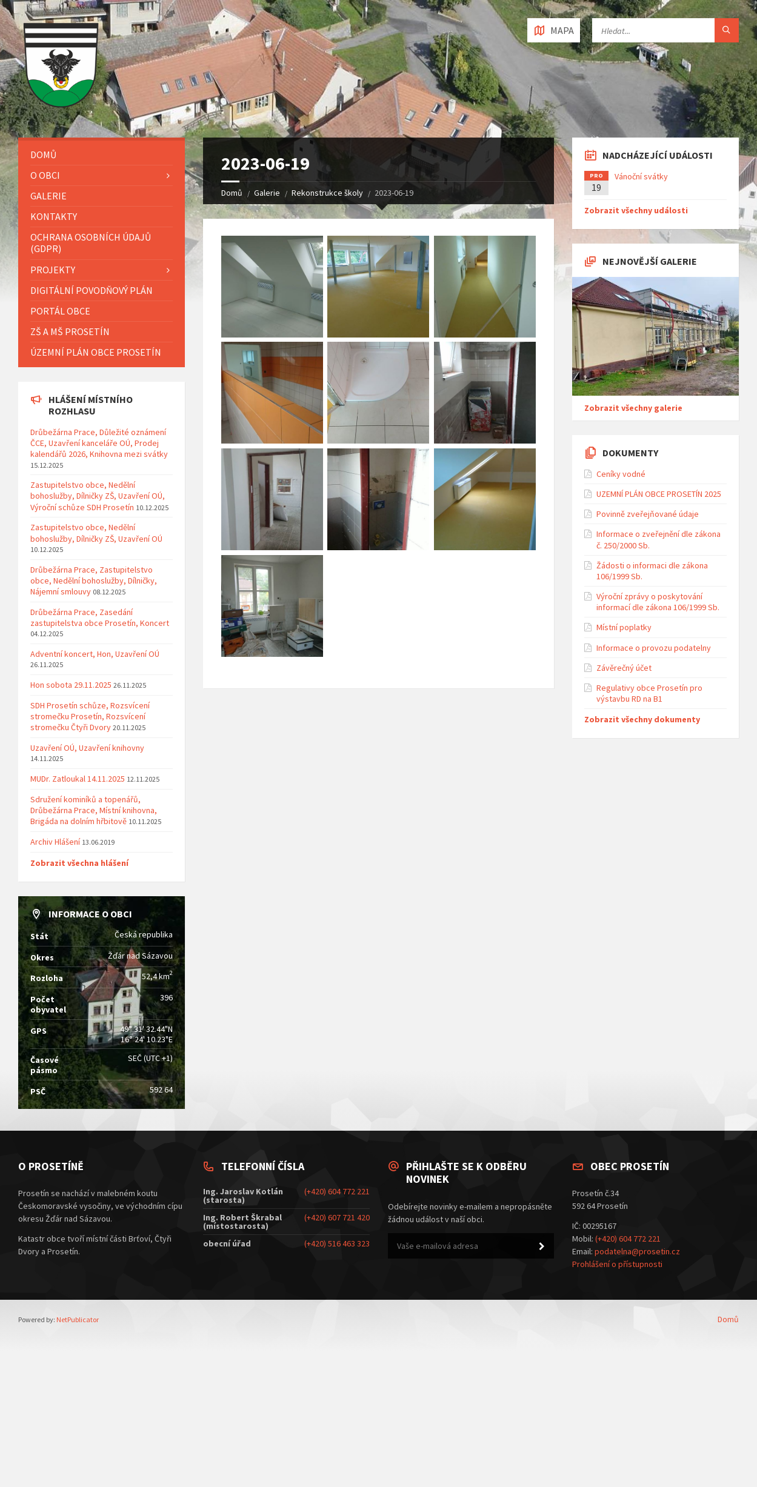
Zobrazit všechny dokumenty (642, 719)
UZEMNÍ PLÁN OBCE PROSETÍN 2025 (658, 493)
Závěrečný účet (624, 667)
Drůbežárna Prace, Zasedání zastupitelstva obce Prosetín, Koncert (99, 617)
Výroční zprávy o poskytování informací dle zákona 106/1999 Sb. (657, 602)
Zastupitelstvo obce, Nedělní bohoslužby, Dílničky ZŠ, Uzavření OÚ (96, 533)
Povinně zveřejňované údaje (647, 513)
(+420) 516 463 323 (337, 1243)
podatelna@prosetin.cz (637, 1251)
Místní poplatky (624, 627)
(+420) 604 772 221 (337, 1191)
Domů (231, 192)
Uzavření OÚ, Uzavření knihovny (87, 747)
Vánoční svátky (641, 176)
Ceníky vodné (620, 473)
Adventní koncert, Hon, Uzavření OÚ (94, 653)
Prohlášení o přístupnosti (617, 1264)
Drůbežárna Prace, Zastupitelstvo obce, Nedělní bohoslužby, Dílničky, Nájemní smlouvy (93, 580)
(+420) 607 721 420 (337, 1217)
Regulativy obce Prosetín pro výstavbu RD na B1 (649, 693)
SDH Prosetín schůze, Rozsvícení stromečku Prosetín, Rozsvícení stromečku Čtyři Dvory (90, 716)
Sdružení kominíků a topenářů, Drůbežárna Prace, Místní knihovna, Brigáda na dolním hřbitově (93, 810)
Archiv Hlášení (55, 841)
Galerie (267, 192)
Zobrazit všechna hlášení (79, 862)
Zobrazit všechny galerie (633, 407)
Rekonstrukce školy (327, 192)
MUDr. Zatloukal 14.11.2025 (77, 778)
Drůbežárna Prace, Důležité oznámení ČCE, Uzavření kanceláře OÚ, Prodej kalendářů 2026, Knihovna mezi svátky (99, 443)
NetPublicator (77, 1319)
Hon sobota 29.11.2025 (71, 684)
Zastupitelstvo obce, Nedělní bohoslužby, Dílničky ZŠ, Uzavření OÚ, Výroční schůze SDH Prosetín (97, 495)
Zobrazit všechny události (636, 210)
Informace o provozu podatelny (653, 647)
